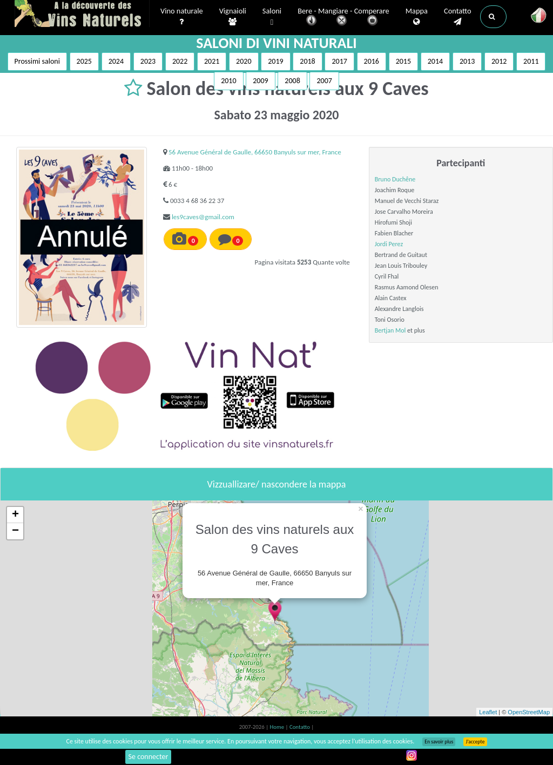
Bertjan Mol (390, 330)
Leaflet (488, 712)
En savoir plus (438, 742)
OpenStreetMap (529, 712)
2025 (84, 61)
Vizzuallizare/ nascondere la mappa (276, 484)
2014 (435, 61)
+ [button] (15, 515)
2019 (275, 61)
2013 (467, 61)
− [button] (15, 531)
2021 (211, 61)
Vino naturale (181, 16)
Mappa (417, 16)
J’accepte (475, 742)
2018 (307, 61)
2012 (499, 61)
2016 (371, 61)
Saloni (271, 17)
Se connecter (148, 756)
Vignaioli (232, 16)
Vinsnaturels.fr (82, 14)
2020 (243, 61)
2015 (403, 61)
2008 (292, 80)
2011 (530, 61)
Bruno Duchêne (395, 179)
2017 (339, 61)
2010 (228, 80)
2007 (324, 80)
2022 (179, 61)
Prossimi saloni (37, 61)
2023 (148, 61)
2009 (260, 80)
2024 (116, 61)
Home (278, 726)
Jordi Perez (389, 244)
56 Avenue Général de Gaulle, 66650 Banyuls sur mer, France (254, 152)
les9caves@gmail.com (203, 217)
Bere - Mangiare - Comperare (343, 17)
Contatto (457, 16)
